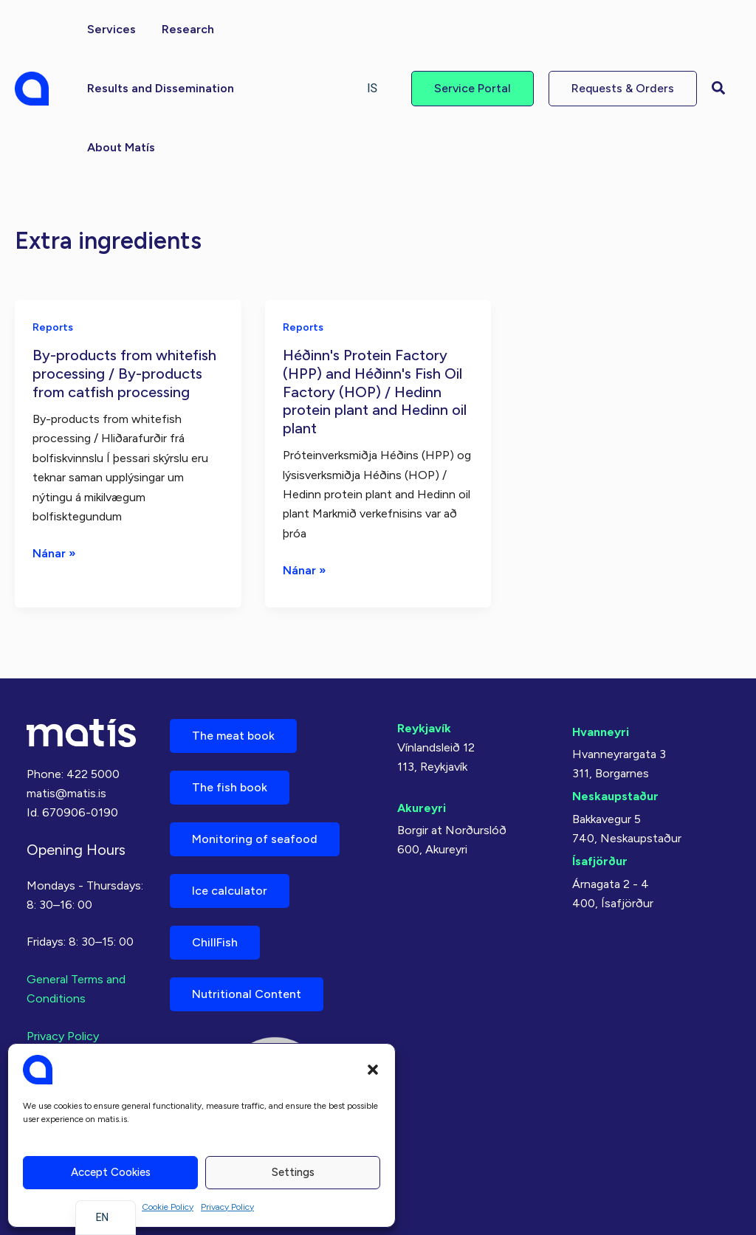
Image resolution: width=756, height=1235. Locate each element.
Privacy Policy (227, 1207)
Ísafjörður (600, 861)
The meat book (233, 736)
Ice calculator (229, 891)
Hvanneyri (600, 732)
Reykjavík (424, 728)
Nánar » (54, 553)
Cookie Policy (167, 1207)
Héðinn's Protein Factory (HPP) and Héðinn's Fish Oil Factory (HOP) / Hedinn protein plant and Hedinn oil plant (375, 391)
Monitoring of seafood (254, 839)
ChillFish (215, 942)
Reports (52, 327)
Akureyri (421, 808)
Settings (293, 1172)
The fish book (229, 787)
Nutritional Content (246, 994)
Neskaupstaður (615, 796)
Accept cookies (111, 1172)
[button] (372, 1069)
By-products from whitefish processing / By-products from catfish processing (124, 373)
